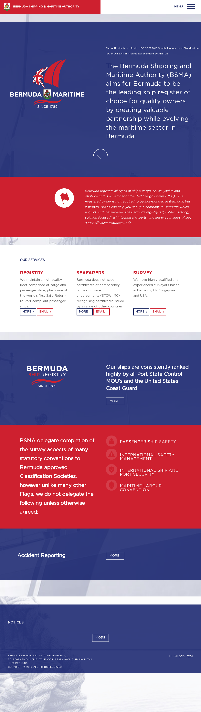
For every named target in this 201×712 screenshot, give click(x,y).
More (100, 637)
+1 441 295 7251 (181, 656)
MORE (26, 311)
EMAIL (43, 311)
